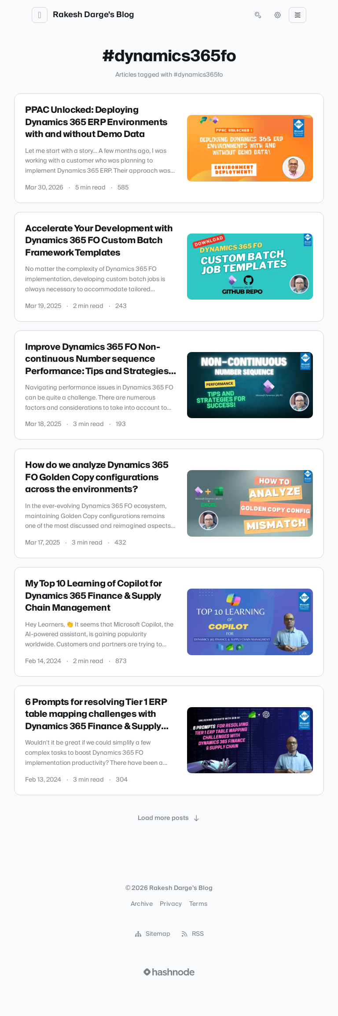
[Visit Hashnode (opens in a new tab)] (169, 972)
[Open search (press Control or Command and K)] (258, 15)
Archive (142, 904)
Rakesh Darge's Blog (93, 15)
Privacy (171, 904)
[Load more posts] (169, 818)
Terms (198, 904)
